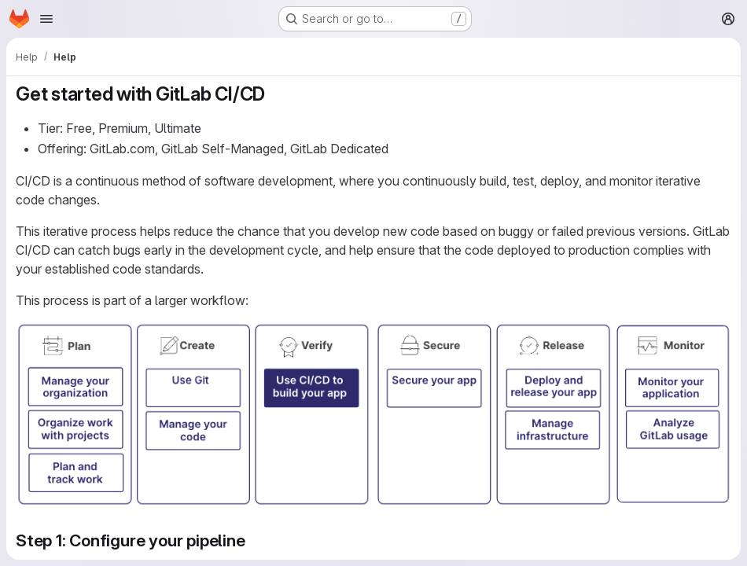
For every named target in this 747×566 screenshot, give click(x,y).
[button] (373, 502)
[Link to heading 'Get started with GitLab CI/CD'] (275, 94)
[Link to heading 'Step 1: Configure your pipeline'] (254, 540)
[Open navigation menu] (46, 18)
